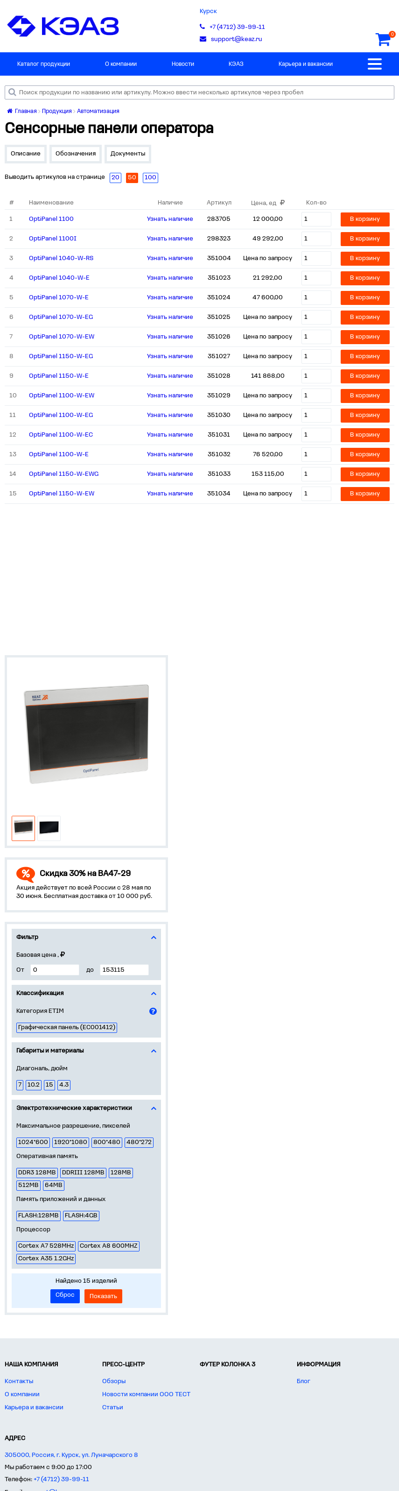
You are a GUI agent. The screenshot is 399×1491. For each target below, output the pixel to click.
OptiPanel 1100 (51, 219)
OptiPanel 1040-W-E (59, 278)
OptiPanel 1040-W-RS (61, 258)
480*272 (139, 1142)
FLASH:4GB (81, 1215)
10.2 (34, 1084)
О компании (121, 64)
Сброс (65, 1295)
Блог (303, 1381)
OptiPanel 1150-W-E (59, 376)
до (90, 970)
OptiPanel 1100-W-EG (61, 415)
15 (49, 1084)
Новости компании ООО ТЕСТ (146, 1394)
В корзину (365, 219)
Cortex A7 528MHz (46, 1246)
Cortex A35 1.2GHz (46, 1258)
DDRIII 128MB (83, 1172)
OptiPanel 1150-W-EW (61, 493)
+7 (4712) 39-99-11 (61, 1479)
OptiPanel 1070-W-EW (61, 336)
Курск (208, 11)
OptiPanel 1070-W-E (59, 297)
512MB (28, 1185)
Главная (22, 111)
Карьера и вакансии (306, 64)
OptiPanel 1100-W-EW (61, 395)
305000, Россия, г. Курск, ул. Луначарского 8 (71, 1455)
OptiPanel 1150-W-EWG (63, 474)
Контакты (19, 1381)
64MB (54, 1185)
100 (150, 177)
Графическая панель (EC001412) (66, 1027)
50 (132, 177)
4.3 (64, 1084)
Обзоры (114, 1381)
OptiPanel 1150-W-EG (61, 356)
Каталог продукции (43, 64)
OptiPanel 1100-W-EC (61, 434)
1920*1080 (70, 1142)
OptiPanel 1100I (53, 238)
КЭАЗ (236, 64)
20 (115, 177)
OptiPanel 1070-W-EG (61, 317)
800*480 (106, 1142)
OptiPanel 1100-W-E (59, 454)
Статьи (112, 1407)
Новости (183, 64)
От (20, 970)
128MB (121, 1172)
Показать (103, 1296)
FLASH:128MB (38, 1215)
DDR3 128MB (37, 1172)
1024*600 (33, 1142)
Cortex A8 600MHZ (109, 1246)
